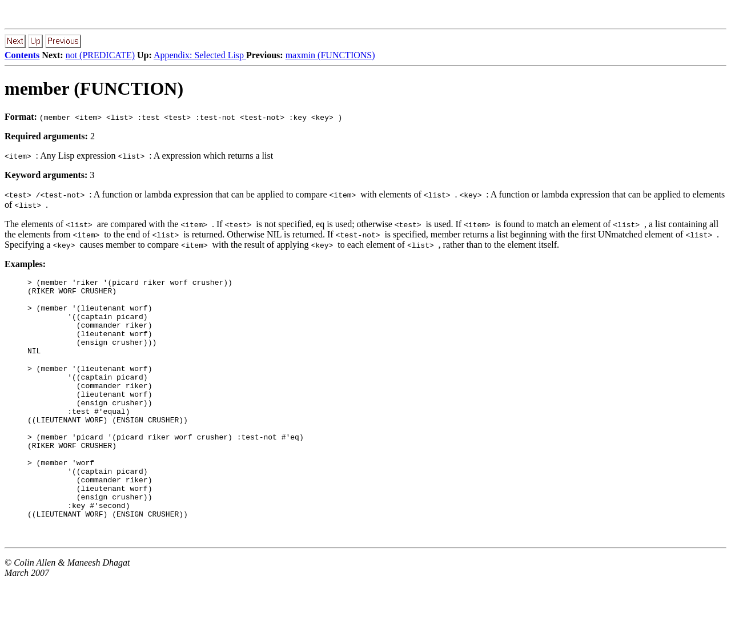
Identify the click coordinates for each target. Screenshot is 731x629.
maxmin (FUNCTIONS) (330, 55)
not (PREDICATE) (100, 55)
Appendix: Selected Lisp (200, 55)
